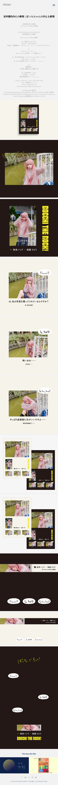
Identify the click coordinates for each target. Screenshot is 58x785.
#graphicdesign (15, 92)
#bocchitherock (36, 96)
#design (8, 92)
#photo (21, 94)
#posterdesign (14, 94)
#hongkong (21, 96)
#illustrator (35, 92)
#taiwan (15, 96)
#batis (44, 94)
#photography (27, 94)
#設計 (46, 92)
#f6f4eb (29, 84)
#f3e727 (34, 84)
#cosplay (49, 94)
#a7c (36, 94)
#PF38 (43, 96)
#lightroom (28, 92)
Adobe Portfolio (22, 781)
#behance (41, 92)
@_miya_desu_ (32, 41)
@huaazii (33, 43)
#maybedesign (26, 90)
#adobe (22, 92)
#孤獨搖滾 (28, 96)
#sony (33, 94)
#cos (53, 94)
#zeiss (40, 94)
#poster (7, 94)
